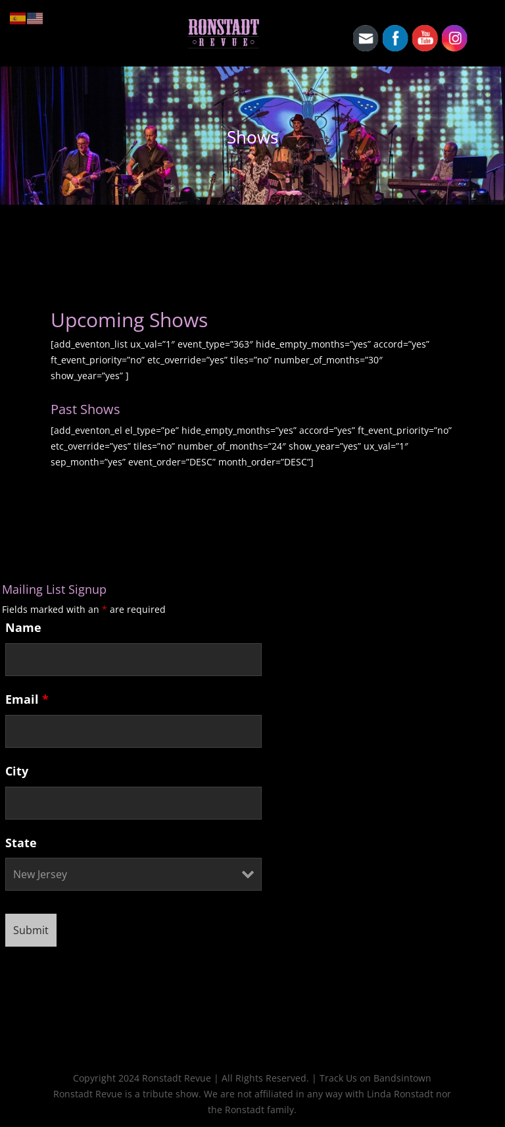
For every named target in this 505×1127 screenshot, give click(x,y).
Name (23, 627)
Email (27, 699)
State (21, 843)
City (16, 771)
